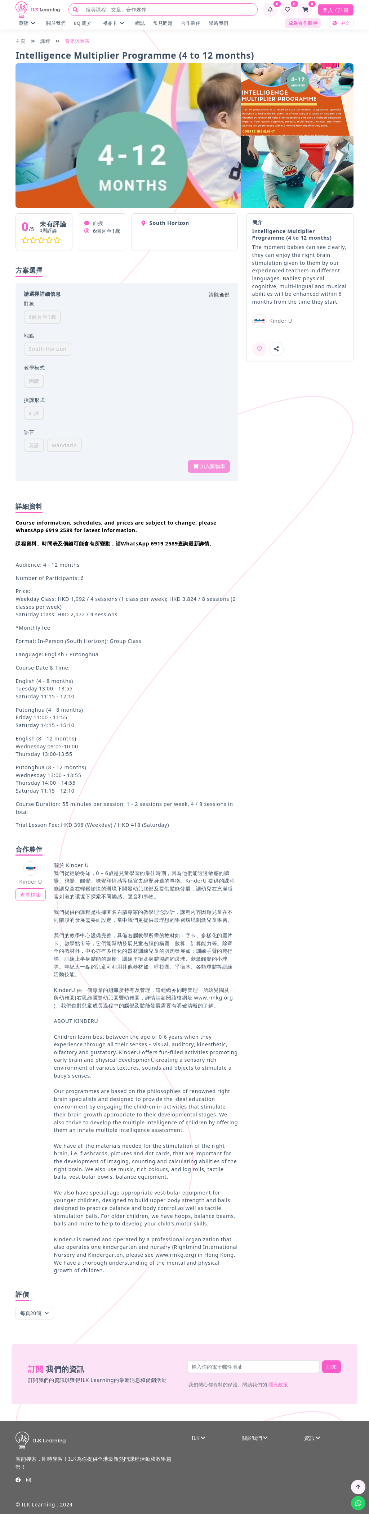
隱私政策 (278, 1384)
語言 (29, 432)
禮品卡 (113, 23)
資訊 (312, 1437)
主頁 (20, 41)
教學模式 (34, 367)
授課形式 (34, 399)
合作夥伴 (190, 23)
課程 (45, 41)
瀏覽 (27, 23)
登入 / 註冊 (336, 9)
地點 (29, 335)
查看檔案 (30, 894)
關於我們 (56, 23)
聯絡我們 (218, 23)
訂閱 (331, 1366)
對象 (29, 303)
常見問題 (163, 23)
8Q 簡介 (83, 23)
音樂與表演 (77, 41)
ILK (198, 1437)
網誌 (140, 23)
